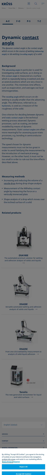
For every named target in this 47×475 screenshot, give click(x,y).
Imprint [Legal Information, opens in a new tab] (16, 473)
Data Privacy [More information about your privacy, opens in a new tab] (8, 473)
